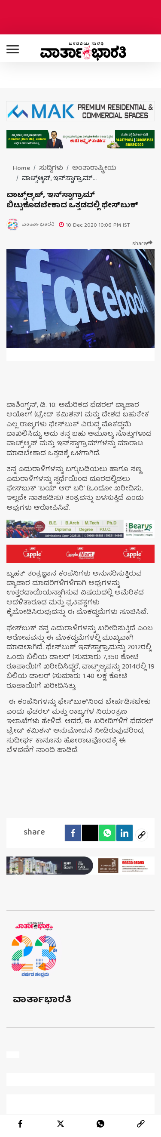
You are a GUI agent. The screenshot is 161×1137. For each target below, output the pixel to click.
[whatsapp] (100, 1123)
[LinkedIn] (124, 832)
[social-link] (141, 835)
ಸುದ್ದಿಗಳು (51, 168)
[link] (140, 1123)
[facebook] (73, 832)
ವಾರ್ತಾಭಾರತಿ (42, 1000)
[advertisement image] (80, 529)
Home (21, 168)
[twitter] (60, 1123)
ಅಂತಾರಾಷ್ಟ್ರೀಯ (94, 168)
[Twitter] (90, 832)
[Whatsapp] (107, 832)
